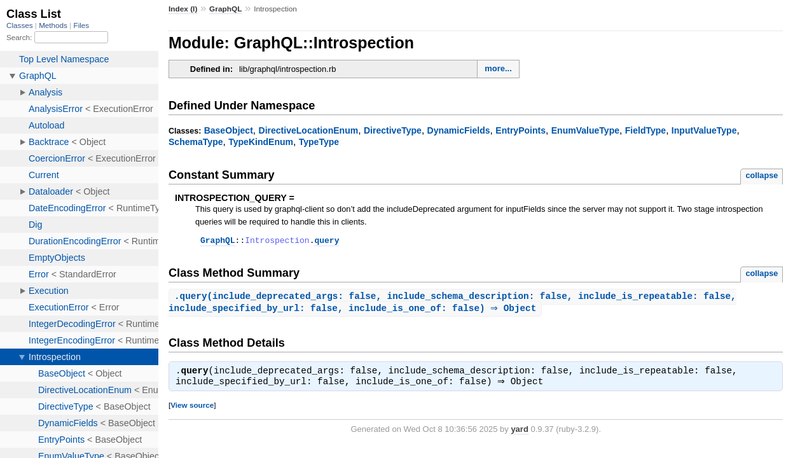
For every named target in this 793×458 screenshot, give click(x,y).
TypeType (319, 142)
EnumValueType (585, 130)
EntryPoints (520, 130)
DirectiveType (393, 130)
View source (192, 409)
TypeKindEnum (260, 142)
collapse (761, 175)
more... (498, 68)
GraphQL (225, 8)
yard (519, 433)
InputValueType (704, 130)
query (326, 241)
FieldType (645, 130)
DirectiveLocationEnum (309, 130)
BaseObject (228, 130)
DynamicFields (458, 130)
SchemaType (196, 142)
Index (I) (183, 8)
